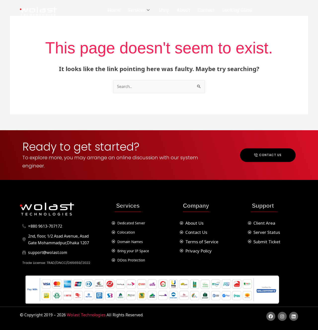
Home (114, 10)
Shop (164, 10)
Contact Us (267, 155)
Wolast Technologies (87, 315)
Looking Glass (237, 10)
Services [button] (139, 10)
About (183, 10)
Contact (206, 10)
